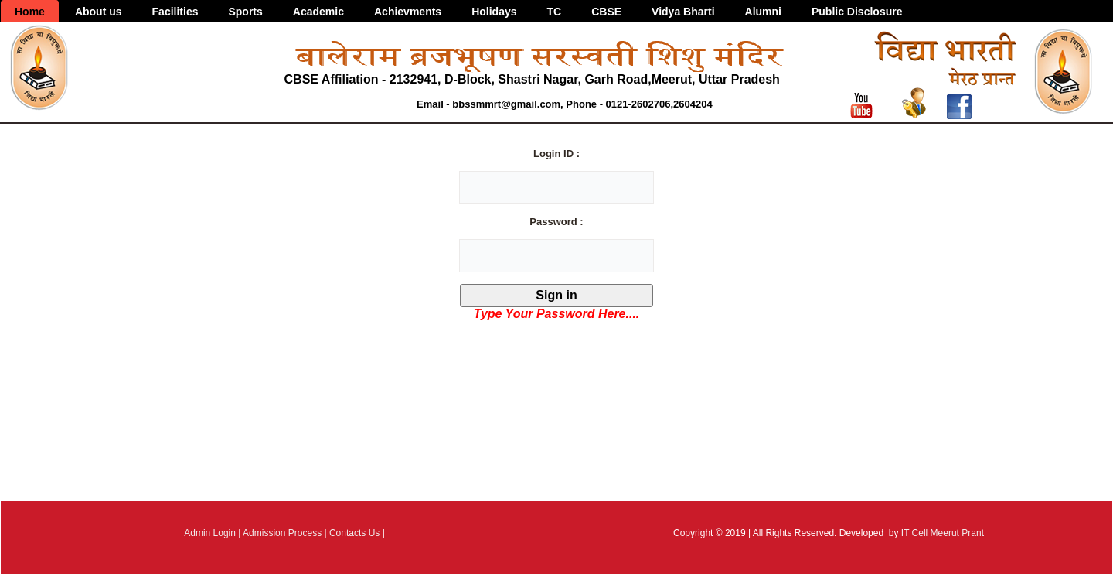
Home (30, 11)
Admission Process (282, 533)
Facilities (175, 11)
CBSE (606, 11)
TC (554, 11)
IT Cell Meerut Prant (942, 533)
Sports (245, 11)
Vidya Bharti (683, 11)
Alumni (763, 11)
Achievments (407, 11)
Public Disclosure (857, 11)
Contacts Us (354, 533)
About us (98, 11)
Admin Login (210, 533)
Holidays (493, 11)
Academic (318, 11)
